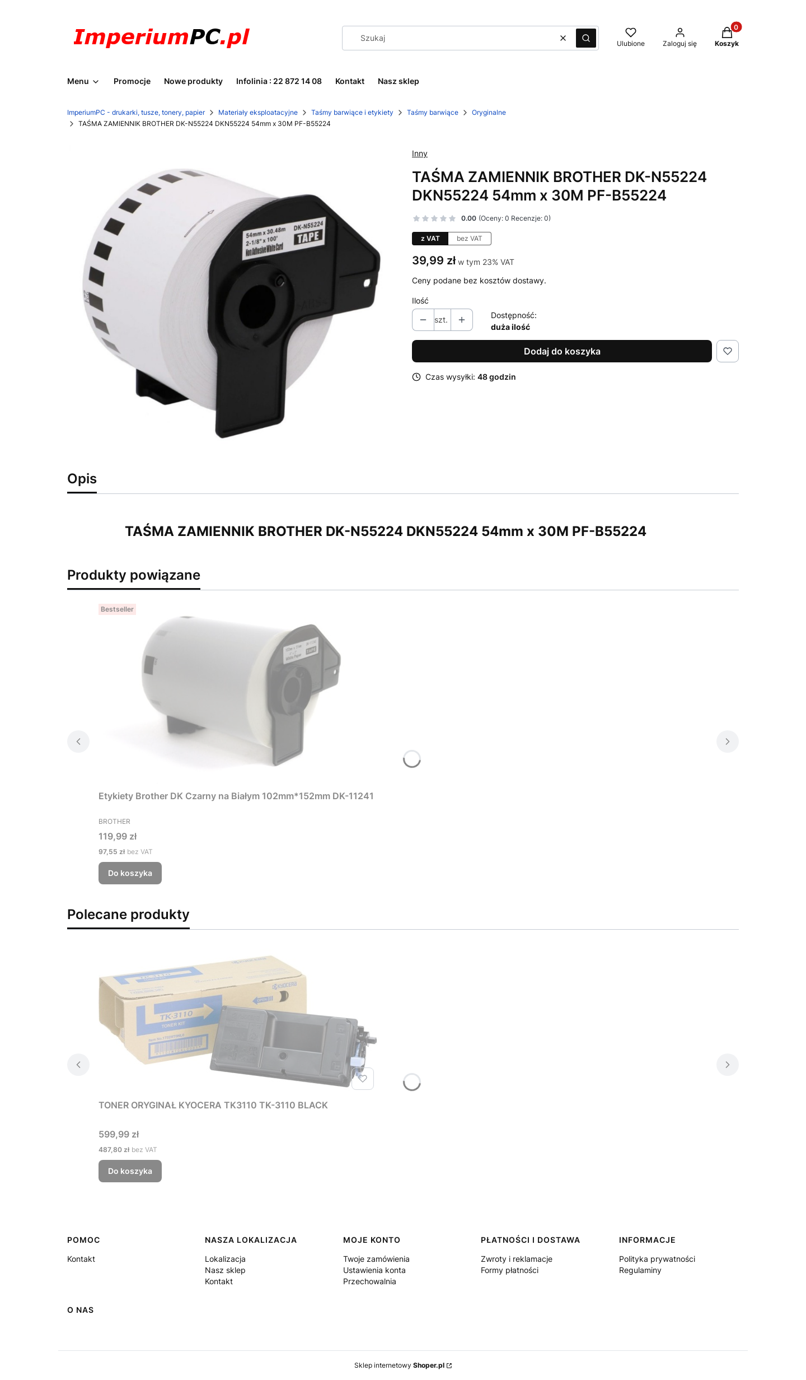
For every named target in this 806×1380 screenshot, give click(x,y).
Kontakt (81, 1259)
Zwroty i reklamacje (516, 1259)
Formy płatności (509, 1270)
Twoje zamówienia (376, 1259)
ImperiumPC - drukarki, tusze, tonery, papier (136, 112)
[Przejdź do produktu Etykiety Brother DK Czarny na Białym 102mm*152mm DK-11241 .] (238, 692)
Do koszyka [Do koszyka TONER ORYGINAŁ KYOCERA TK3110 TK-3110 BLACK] (130, 1171)
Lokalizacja (225, 1259)
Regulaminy (640, 1270)
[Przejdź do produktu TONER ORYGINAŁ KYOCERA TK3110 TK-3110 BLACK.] (238, 1021)
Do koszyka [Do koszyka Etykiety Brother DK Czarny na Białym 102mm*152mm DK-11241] (130, 873)
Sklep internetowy (399, 1365)
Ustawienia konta (374, 1270)
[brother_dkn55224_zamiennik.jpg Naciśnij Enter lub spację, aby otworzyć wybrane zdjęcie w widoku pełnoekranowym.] (230, 302)
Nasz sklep (225, 1270)
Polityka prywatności (657, 1259)
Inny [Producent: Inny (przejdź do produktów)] (420, 153)
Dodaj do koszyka (562, 351)
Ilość (420, 300)
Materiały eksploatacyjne (258, 112)
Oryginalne (489, 112)
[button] (586, 38)
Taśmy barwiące (432, 112)
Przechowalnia (369, 1281)
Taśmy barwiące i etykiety (352, 112)
